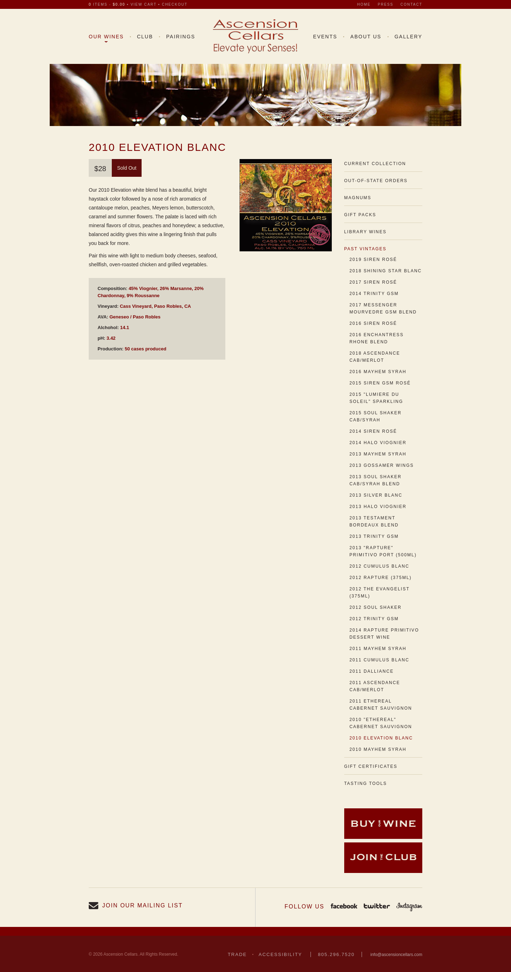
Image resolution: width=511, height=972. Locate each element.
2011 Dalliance (372, 671)
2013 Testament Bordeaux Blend (374, 521)
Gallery (408, 36)
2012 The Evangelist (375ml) (380, 592)
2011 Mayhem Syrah (378, 648)
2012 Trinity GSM (374, 618)
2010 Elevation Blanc (381, 738)
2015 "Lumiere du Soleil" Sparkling (376, 398)
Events (325, 36)
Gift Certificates (370, 766)
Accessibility (280, 954)
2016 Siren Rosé (373, 323)
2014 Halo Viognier (378, 442)
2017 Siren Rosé (373, 282)
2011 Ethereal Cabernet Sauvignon (381, 705)
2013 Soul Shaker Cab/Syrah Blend (376, 480)
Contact (411, 4)
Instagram (409, 906)
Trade (237, 954)
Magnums (358, 197)
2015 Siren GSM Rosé (380, 383)
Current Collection (375, 163)
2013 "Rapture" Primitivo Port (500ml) (383, 551)
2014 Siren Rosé (373, 431)
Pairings (180, 36)
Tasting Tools (365, 783)
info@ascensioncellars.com (396, 954)
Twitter (377, 906)
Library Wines (365, 231)
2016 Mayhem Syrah (378, 371)
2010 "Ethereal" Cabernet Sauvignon (381, 723)
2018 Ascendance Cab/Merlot (375, 357)
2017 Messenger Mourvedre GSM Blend (383, 308)
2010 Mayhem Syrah (378, 749)
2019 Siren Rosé (373, 259)
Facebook (344, 906)
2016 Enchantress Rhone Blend (377, 338)
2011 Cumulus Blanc (380, 659)
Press (386, 4)
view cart (143, 4)
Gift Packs (360, 214)
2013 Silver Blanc (376, 495)
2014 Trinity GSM (374, 293)
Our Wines (106, 36)
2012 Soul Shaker (376, 607)
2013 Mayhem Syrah (378, 454)
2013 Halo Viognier (378, 506)
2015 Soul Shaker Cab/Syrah (376, 416)
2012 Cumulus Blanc (380, 566)
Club (145, 36)
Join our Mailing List (142, 905)
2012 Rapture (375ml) (381, 577)
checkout (174, 4)
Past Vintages (365, 248)
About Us (365, 36)
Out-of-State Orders (376, 180)
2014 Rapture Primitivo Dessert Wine (384, 634)
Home (364, 4)
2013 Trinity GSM (374, 536)
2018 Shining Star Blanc (386, 270)
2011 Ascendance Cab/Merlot (375, 686)
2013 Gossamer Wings (382, 465)
